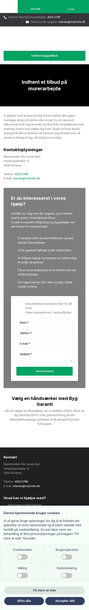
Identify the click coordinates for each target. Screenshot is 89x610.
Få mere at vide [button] (44, 590)
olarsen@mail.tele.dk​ (71, 22)
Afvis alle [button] (24, 601)
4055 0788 (53, 17)
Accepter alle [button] (65, 601)
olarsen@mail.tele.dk (26, 178)
